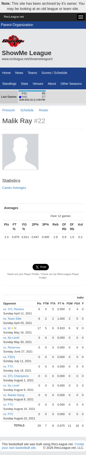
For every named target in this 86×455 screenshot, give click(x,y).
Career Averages (14, 188)
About (52, 83)
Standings (9, 83)
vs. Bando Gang (13, 395)
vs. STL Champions (16, 376)
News (19, 73)
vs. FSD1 (9, 357)
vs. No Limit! (11, 337)
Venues (38, 83)
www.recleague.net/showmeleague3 (27, 59)
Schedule (26, 110)
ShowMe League (26, 52)
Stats (24, 83)
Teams (32, 73)
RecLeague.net (14, 16)
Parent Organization (17, 25)
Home (6, 73)
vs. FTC (8, 366)
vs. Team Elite (12, 318)
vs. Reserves (11, 347)
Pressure (8, 110)
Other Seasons (71, 83)
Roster (43, 110)
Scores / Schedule (54, 73)
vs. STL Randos (13, 309)
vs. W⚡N (9, 328)
